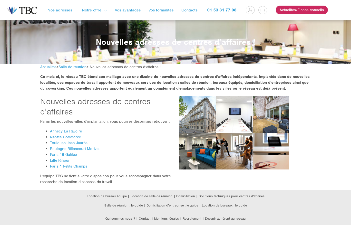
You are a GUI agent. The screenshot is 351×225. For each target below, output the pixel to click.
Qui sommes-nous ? (120, 218)
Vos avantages (128, 10)
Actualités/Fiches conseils (302, 10)
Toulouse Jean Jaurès (69, 143)
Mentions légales (167, 218)
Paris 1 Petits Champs (68, 166)
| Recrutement (191, 218)
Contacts (189, 10)
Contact (144, 218)
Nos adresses (60, 10)
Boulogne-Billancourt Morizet (74, 148)
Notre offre (91, 10)
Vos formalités (161, 10)
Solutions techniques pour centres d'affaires (231, 196)
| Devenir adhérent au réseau (224, 218)
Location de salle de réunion (151, 196)
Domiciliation (185, 196)
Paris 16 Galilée (63, 154)
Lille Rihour (60, 160)
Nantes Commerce (65, 137)
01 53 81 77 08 (221, 10)
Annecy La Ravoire (66, 131)
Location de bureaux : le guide (224, 205)
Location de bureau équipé (107, 196)
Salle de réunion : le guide (123, 205)
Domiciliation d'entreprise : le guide (172, 205)
